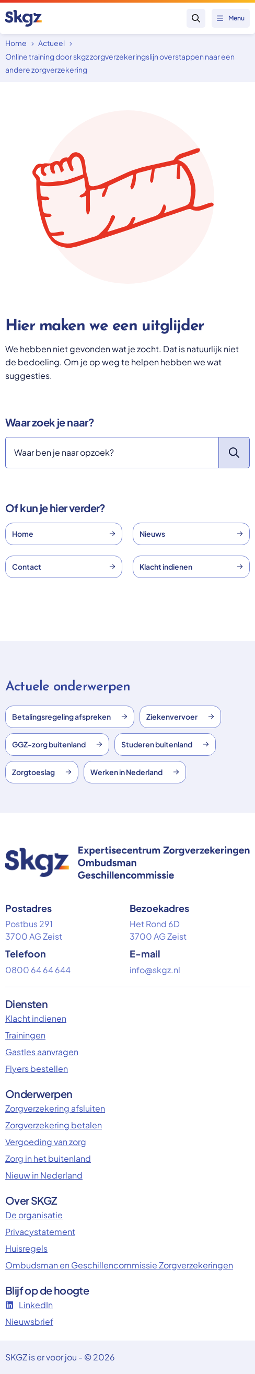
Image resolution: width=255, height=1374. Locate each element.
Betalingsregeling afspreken (70, 716)
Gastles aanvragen (41, 1051)
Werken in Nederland (134, 772)
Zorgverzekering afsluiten (55, 1108)
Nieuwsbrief (29, 1321)
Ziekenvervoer (180, 716)
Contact (63, 566)
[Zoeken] (111, 452)
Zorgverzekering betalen (53, 1124)
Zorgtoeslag (42, 772)
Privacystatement (40, 1231)
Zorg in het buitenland (48, 1158)
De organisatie (34, 1214)
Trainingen (25, 1035)
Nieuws (191, 533)
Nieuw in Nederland (44, 1175)
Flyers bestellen (36, 1068)
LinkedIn (29, 1304)
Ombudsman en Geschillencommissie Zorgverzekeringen (119, 1265)
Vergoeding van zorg (45, 1141)
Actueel (51, 43)
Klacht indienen (191, 566)
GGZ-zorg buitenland (57, 744)
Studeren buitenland (165, 744)
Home (16, 43)
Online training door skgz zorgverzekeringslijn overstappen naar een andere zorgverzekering (120, 63)
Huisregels (26, 1248)
